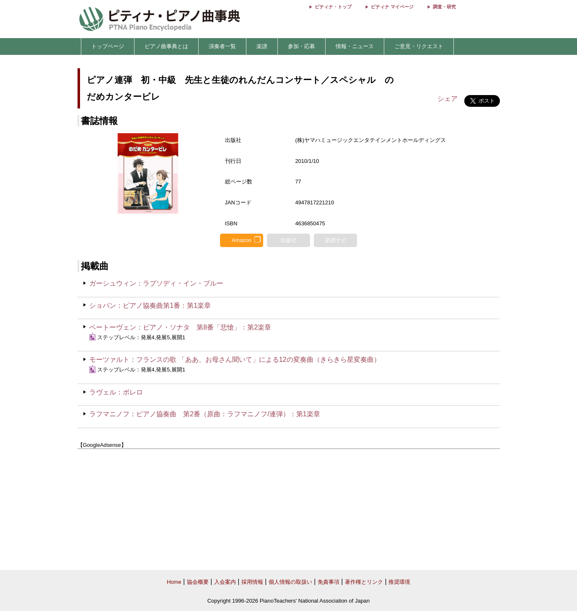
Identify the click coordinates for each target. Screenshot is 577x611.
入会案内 (225, 582)
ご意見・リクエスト (418, 46)
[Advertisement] (289, 509)
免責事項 (328, 582)
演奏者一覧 (222, 46)
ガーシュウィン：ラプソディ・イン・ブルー (156, 283)
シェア (447, 98)
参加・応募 (301, 46)
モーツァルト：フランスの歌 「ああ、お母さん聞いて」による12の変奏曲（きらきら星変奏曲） (234, 359)
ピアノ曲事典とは (166, 46)
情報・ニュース (355, 46)
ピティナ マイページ (392, 6)
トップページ (107, 46)
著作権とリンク (364, 582)
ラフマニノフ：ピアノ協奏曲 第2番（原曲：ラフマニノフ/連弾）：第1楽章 (204, 414)
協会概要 (198, 582)
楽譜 (261, 46)
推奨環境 (399, 582)
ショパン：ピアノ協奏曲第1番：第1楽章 (150, 305)
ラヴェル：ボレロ (116, 392)
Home (174, 582)
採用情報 (252, 582)
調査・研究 (444, 6)
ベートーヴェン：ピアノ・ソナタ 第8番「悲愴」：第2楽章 (180, 327)
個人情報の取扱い (290, 582)
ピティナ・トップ (333, 6)
